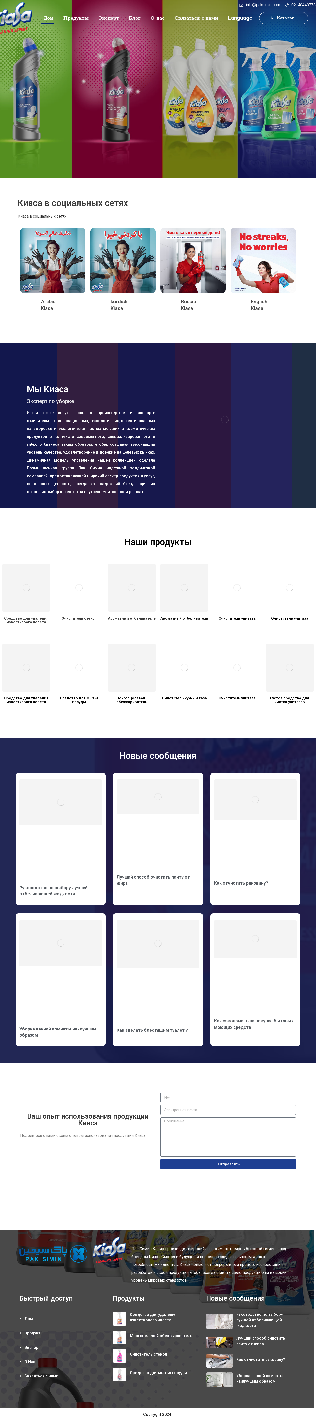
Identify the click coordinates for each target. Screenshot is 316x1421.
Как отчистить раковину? (241, 883)
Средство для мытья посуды (158, 1372)
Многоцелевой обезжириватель (161, 1335)
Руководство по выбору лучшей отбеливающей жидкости (259, 1320)
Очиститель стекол (148, 1354)
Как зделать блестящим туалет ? (152, 1030)
